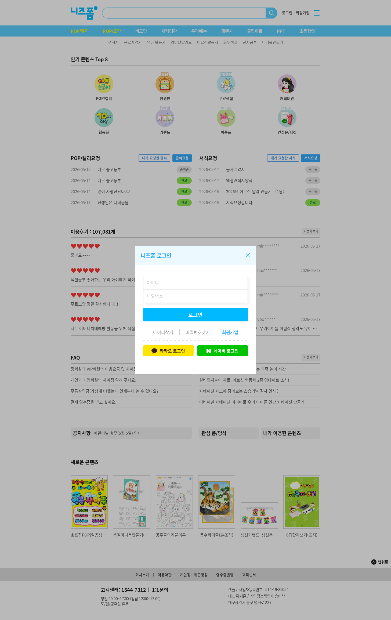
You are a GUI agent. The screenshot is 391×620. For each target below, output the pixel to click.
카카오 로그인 (168, 350)
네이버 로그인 (223, 350)
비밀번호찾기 (198, 332)
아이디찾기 (163, 332)
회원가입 (230, 332)
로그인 (195, 314)
